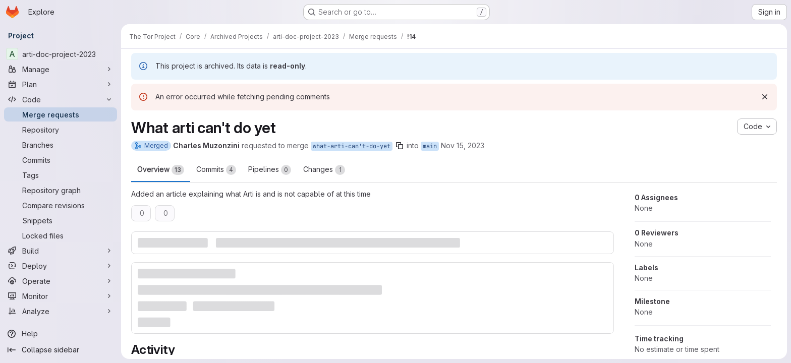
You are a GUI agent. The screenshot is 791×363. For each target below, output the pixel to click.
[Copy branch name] (399, 146)
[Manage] (60, 69)
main (430, 146)
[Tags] (60, 175)
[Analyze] (60, 311)
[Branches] (60, 145)
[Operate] (60, 281)
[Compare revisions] (60, 205)
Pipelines (269, 170)
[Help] (60, 334)
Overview (160, 170)
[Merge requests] (60, 114)
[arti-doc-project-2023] (60, 54)
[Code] (60, 99)
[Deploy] (60, 266)
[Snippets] (60, 220)
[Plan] (60, 84)
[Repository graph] (60, 190)
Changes (324, 170)
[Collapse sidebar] (60, 350)
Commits (216, 170)
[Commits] (60, 160)
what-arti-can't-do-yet (351, 146)
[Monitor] (60, 296)
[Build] (60, 251)
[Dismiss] (765, 97)
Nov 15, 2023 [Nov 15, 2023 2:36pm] (462, 145)
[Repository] (60, 130)
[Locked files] (60, 235)
